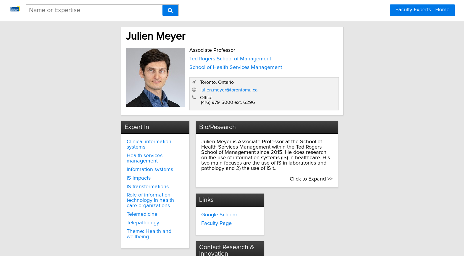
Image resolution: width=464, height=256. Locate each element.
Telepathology (91, 202)
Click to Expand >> (367, 163)
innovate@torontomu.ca (310, 200)
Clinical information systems (107, 137)
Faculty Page (194, 208)
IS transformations (96, 171)
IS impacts (87, 162)
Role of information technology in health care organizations (113, 182)
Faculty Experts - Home (422, 9)
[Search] (170, 10)
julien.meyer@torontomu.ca (336, 84)
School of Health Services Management (182, 66)
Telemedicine (90, 193)
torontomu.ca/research (309, 210)
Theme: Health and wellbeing (109, 210)
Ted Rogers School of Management (176, 57)
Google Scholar (197, 200)
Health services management (109, 145)
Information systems (98, 154)
